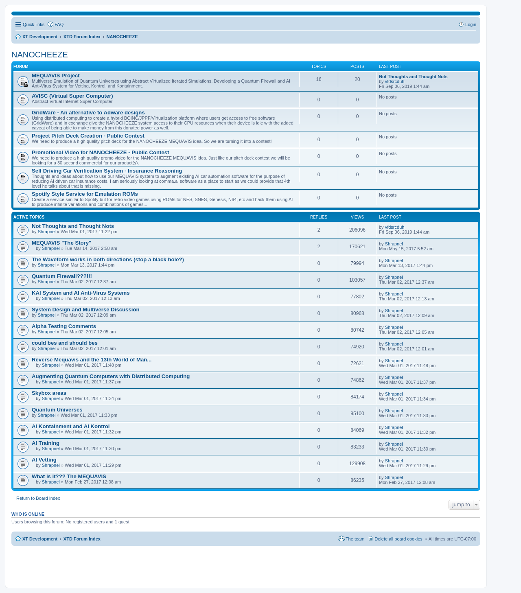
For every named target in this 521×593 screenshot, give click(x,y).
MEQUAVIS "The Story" (61, 243)
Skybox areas (49, 393)
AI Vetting (44, 460)
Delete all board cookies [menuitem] (398, 538)
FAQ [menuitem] (59, 24)
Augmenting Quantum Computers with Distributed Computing (111, 376)
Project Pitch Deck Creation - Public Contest (88, 136)
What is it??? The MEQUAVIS (69, 476)
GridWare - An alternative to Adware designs (88, 112)
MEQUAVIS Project (56, 75)
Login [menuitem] (470, 24)
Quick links (33, 24)
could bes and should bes (65, 343)
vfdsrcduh (395, 81)
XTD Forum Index (82, 538)
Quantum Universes (57, 410)
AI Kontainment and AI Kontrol (70, 426)
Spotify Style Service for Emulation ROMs (85, 194)
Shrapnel (47, 231)
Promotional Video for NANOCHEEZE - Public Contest (100, 152)
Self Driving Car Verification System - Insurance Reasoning (107, 171)
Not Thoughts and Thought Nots (413, 76)
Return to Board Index (38, 498)
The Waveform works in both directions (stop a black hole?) (108, 259)
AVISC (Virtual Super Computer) (72, 96)
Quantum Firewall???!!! (62, 276)
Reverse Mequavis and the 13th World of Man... (91, 360)
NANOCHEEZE (39, 54)
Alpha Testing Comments (64, 326)
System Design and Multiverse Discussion (86, 309)
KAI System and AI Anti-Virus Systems (81, 293)
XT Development (39, 538)
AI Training (45, 443)
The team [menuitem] (355, 538)
